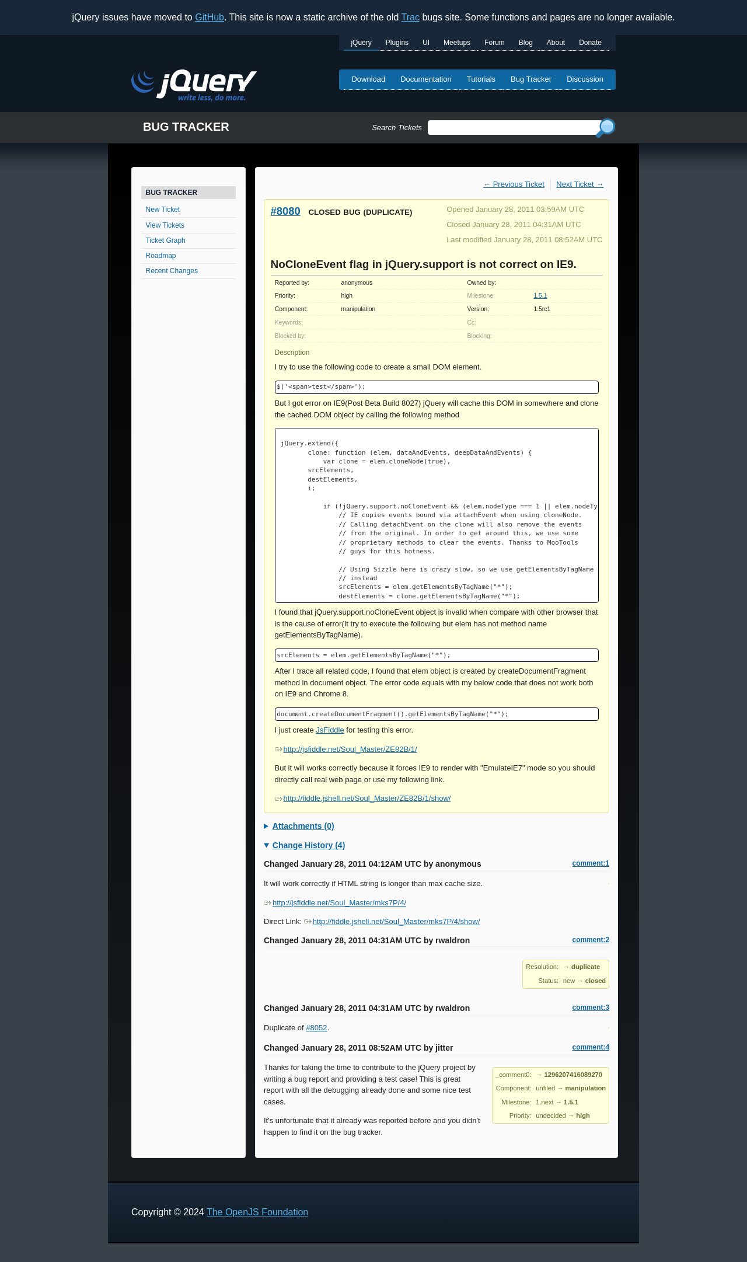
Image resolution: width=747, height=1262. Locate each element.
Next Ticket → (579, 184)
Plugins (397, 43)
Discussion (585, 79)
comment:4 (591, 1047)
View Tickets (165, 225)
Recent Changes (172, 271)
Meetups (457, 43)
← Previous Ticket (513, 184)
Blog (526, 43)
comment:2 (591, 940)
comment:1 (591, 863)
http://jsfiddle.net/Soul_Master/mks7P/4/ (335, 902)
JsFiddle (330, 730)
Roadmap (161, 256)
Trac (411, 17)
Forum (494, 43)
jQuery (361, 43)
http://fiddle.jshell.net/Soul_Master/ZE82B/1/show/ (363, 798)
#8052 (316, 1027)
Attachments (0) (303, 826)
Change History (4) (309, 845)
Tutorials (481, 79)
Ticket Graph (166, 240)
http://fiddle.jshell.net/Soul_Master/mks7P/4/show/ (392, 921)
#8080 (286, 211)
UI (426, 43)
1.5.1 (540, 295)
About (556, 43)
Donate (590, 43)
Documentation (425, 79)
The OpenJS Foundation (257, 1212)
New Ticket (163, 209)
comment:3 (591, 1007)
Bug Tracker (531, 79)
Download (368, 79)
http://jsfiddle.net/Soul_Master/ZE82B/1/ (346, 749)
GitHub (209, 17)
